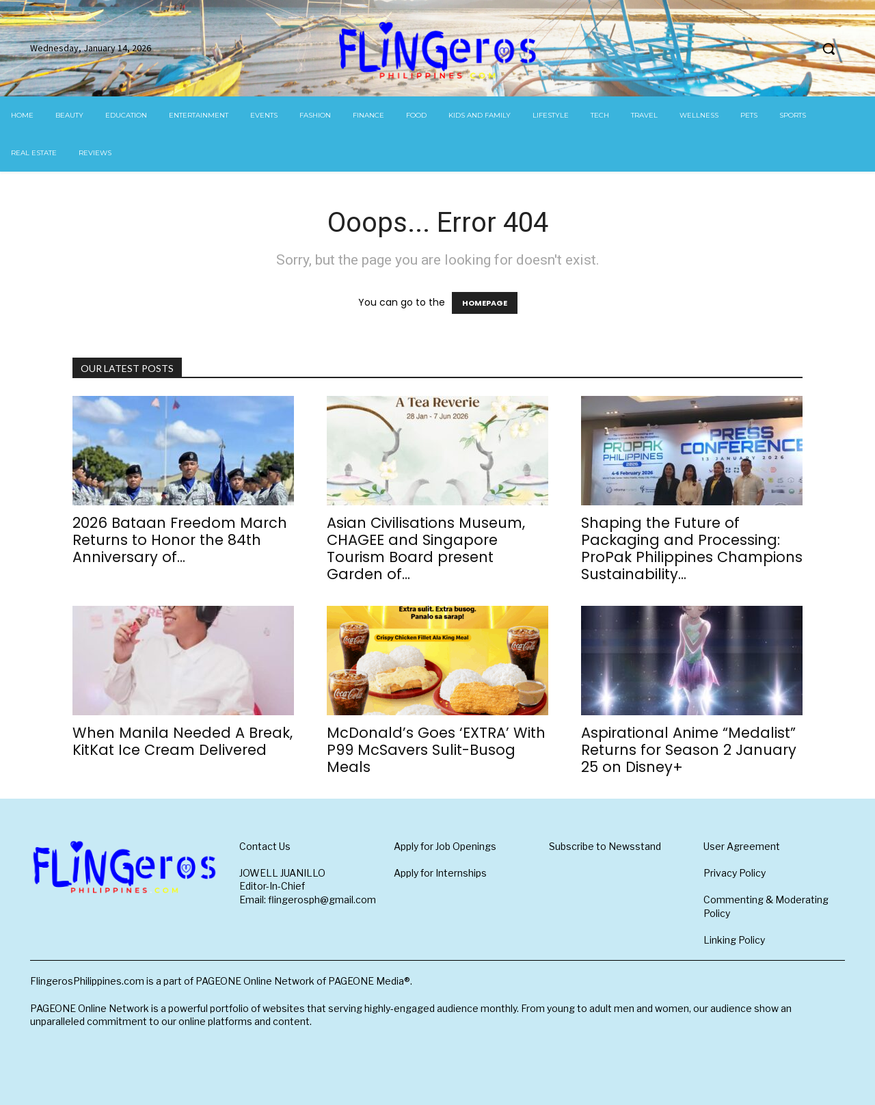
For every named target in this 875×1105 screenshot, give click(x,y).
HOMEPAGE (484, 302)
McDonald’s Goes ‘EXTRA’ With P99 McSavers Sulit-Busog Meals (436, 750)
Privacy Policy (734, 873)
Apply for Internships (440, 873)
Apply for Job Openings (445, 846)
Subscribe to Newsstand (605, 846)
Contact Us (265, 846)
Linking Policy (734, 940)
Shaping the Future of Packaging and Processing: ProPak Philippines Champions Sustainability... (692, 548)
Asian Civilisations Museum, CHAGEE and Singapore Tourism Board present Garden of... (426, 548)
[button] (828, 48)
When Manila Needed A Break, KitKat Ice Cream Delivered (182, 741)
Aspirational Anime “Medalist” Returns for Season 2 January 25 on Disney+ (688, 750)
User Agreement (741, 846)
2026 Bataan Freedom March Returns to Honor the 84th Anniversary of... (179, 540)
